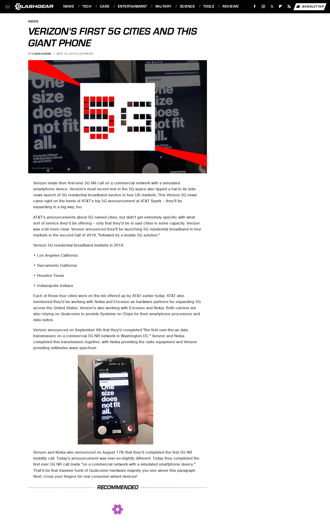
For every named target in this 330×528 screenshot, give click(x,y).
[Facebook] (254, 6)
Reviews (231, 6)
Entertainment (132, 6)
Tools (208, 6)
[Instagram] (263, 6)
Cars (104, 6)
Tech (86, 6)
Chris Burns (41, 53)
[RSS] (289, 6)
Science (187, 6)
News (68, 6)
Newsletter (309, 7)
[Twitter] (272, 6)
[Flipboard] (280, 6)
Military (163, 6)
